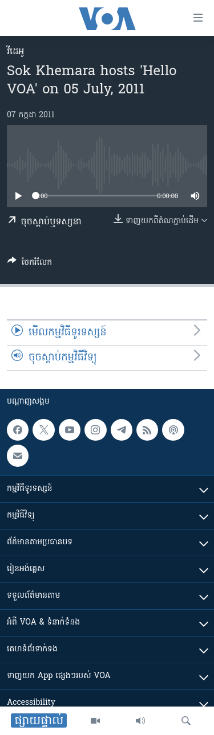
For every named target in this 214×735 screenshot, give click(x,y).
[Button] (29, 264)
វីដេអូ (15, 52)
